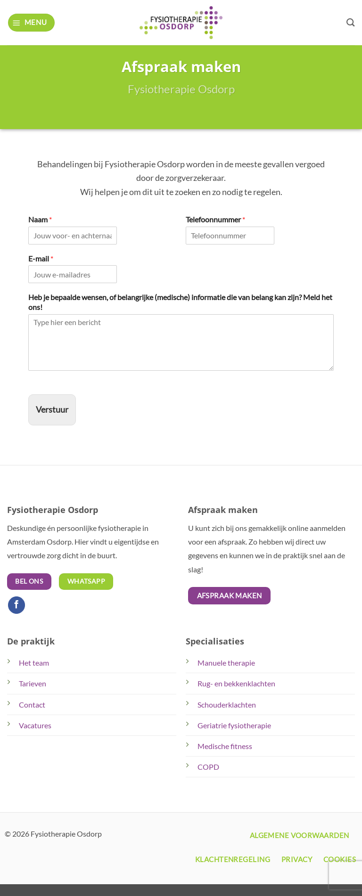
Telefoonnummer (215, 219)
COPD (208, 766)
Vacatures (35, 725)
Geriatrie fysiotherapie (234, 725)
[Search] (350, 22)
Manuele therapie (226, 662)
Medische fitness (224, 745)
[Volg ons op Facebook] (16, 605)
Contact (32, 704)
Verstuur (52, 409)
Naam (40, 219)
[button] (31, 22)
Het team (34, 662)
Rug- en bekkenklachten (236, 683)
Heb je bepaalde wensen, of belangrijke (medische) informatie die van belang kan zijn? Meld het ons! (180, 302)
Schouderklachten (226, 704)
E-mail (40, 258)
